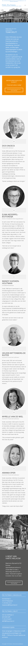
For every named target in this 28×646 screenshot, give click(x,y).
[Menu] (25, 5)
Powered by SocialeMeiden (18, 643)
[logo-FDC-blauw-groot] (11, 5)
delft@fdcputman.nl (8, 621)
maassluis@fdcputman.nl (9, 605)
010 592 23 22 (8, 603)
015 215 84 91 (8, 619)
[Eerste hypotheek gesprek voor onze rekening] (14, 90)
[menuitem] (25, 5)
